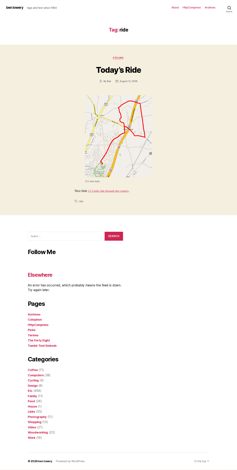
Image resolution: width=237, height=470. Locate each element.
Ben (108, 81)
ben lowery (15, 7)
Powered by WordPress (70, 461)
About (175, 7)
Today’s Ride (118, 69)
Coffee (33, 370)
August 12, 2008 (128, 81)
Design (33, 386)
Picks (32, 330)
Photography (37, 417)
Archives (210, 7)
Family (33, 396)
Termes (33, 335)
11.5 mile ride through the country (109, 191)
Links (32, 412)
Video (32, 427)
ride (81, 201)
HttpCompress (192, 7)
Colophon (35, 320)
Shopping (35, 422)
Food (31, 401)
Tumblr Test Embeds (43, 346)
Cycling (118, 58)
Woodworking (38, 433)
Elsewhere (42, 275)
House (33, 407)
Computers (36, 375)
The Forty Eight (39, 341)
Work (32, 438)
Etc (30, 391)
